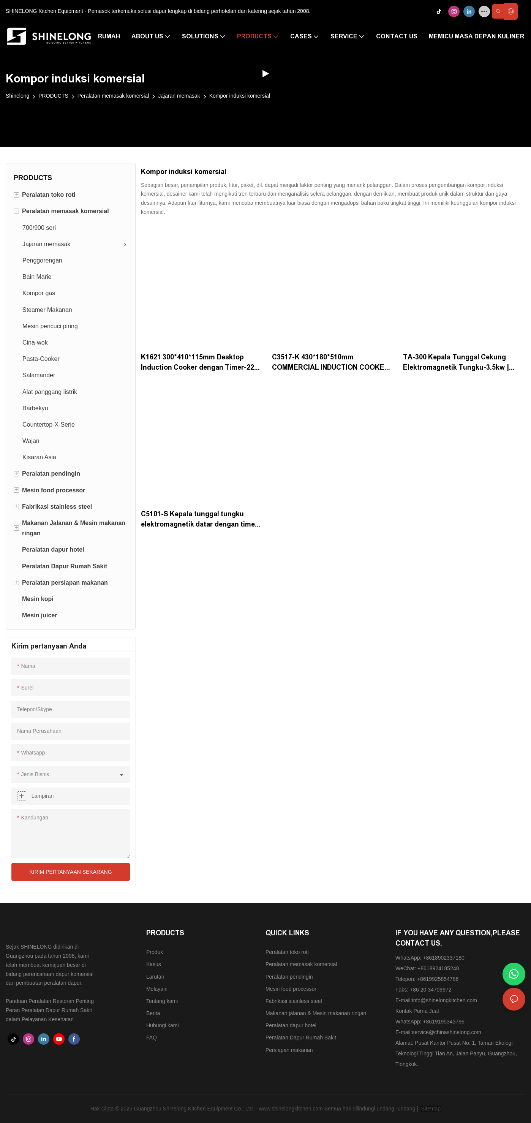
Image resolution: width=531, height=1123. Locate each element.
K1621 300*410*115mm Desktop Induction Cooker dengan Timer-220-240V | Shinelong (201, 363)
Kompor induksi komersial (239, 96)
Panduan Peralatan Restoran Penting (50, 1001)
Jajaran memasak (179, 96)
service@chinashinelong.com (446, 1032)
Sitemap (430, 1109)
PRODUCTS (53, 96)
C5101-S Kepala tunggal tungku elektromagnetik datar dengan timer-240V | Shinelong (201, 520)
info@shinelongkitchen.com (444, 1000)
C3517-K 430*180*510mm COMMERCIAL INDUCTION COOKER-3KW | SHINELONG (332, 363)
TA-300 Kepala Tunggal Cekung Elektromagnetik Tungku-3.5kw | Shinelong (456, 363)
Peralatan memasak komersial (113, 96)
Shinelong (17, 96)
